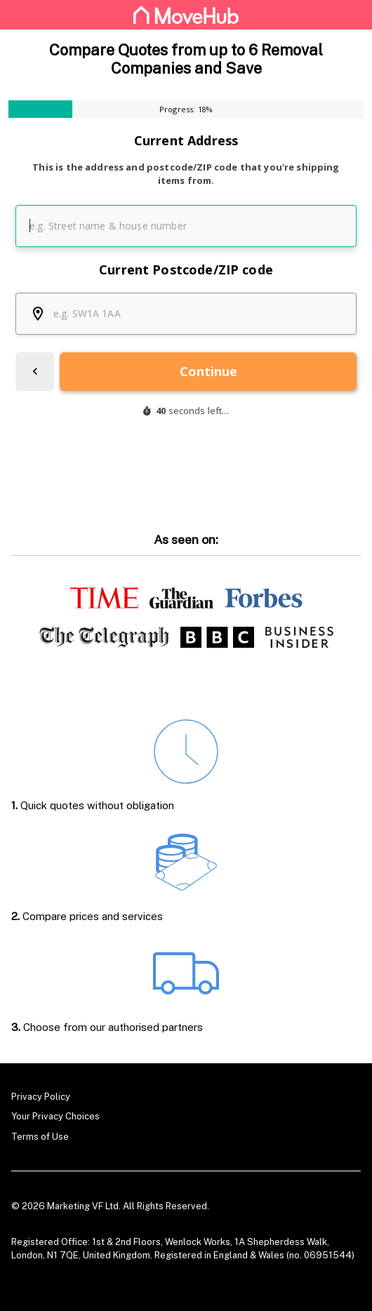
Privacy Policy (40, 1096)
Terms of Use (40, 1136)
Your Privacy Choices (55, 1116)
